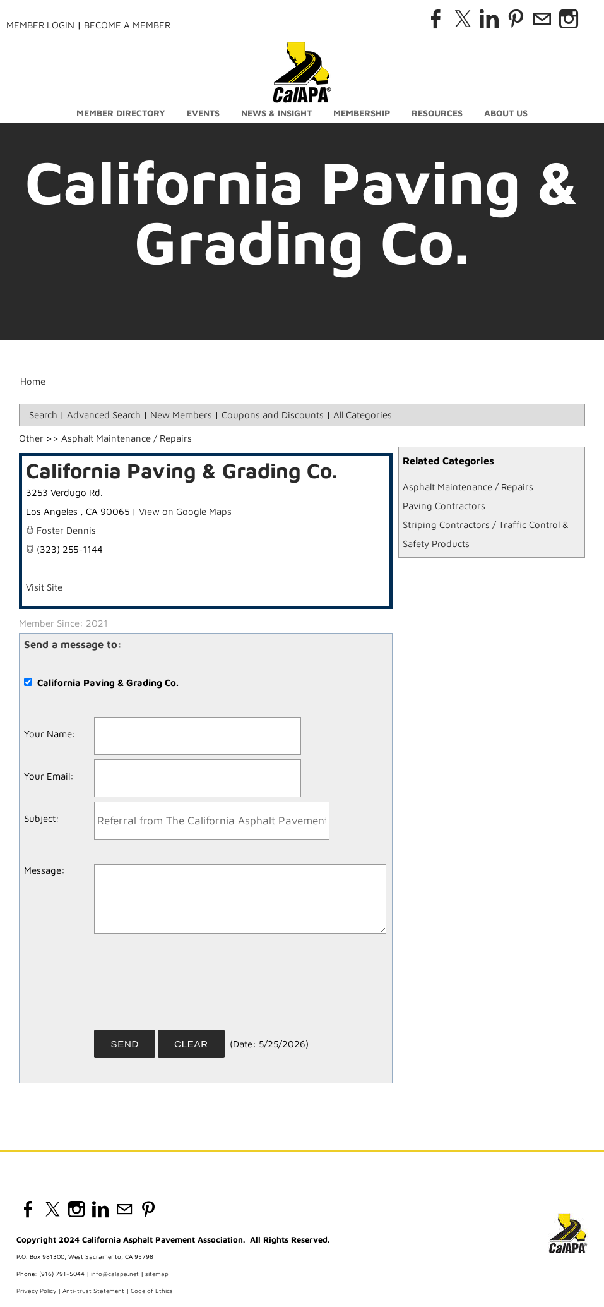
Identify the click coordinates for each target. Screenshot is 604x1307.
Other (31, 438)
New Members (181, 414)
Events (203, 112)
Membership (361, 112)
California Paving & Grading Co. (182, 470)
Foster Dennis (66, 530)
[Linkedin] (489, 18)
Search (43, 414)
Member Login (40, 25)
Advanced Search (104, 414)
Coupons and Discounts (273, 414)
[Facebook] (436, 18)
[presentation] (190, 986)
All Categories (362, 414)
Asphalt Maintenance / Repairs (468, 486)
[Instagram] (568, 18)
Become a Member (127, 25)
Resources (437, 112)
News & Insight (276, 112)
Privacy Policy (36, 1290)
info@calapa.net (115, 1273)
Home (32, 381)
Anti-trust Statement (93, 1290)
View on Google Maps (185, 511)
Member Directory (120, 112)
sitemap (157, 1273)
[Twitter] (462, 18)
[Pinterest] (515, 18)
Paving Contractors (444, 505)
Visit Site (44, 587)
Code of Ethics (152, 1290)
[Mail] (542, 18)
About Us (506, 112)
